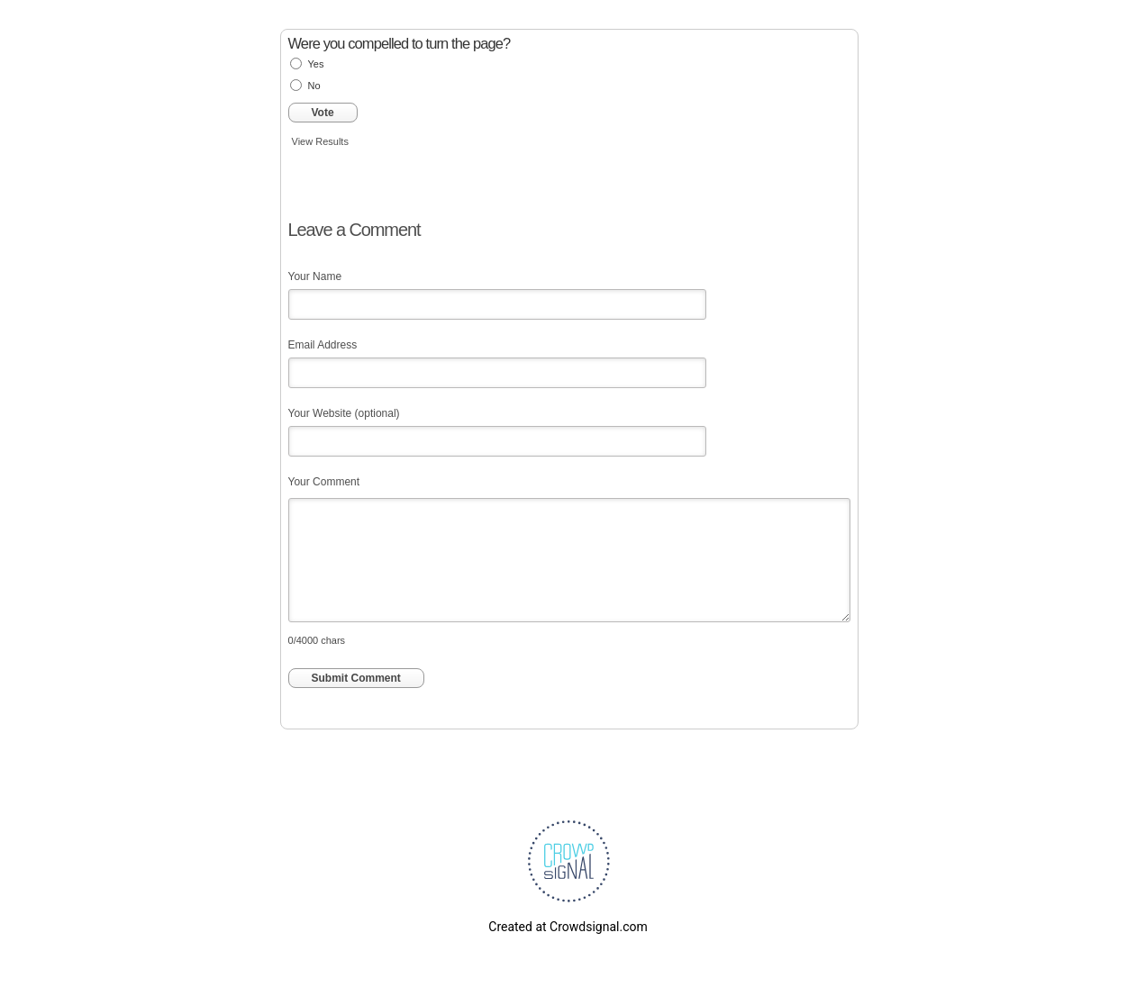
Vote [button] (323, 112)
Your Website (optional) (344, 413)
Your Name (315, 276)
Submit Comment (356, 678)
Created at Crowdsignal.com (567, 926)
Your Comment (324, 481)
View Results (320, 141)
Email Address (323, 345)
